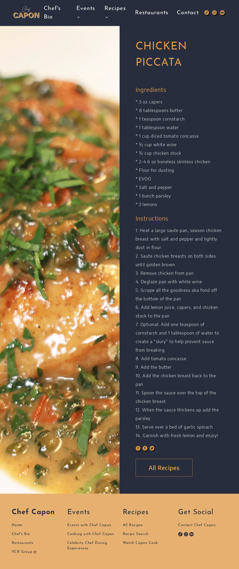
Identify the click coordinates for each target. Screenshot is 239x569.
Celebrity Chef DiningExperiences (87, 545)
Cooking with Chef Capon (90, 534)
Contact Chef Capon (197, 525)
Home (17, 525)
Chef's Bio (52, 11)
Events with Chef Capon (89, 525)
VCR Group (24, 552)
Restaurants (151, 9)
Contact (188, 9)
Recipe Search (136, 534)
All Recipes (164, 467)
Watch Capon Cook (140, 543)
